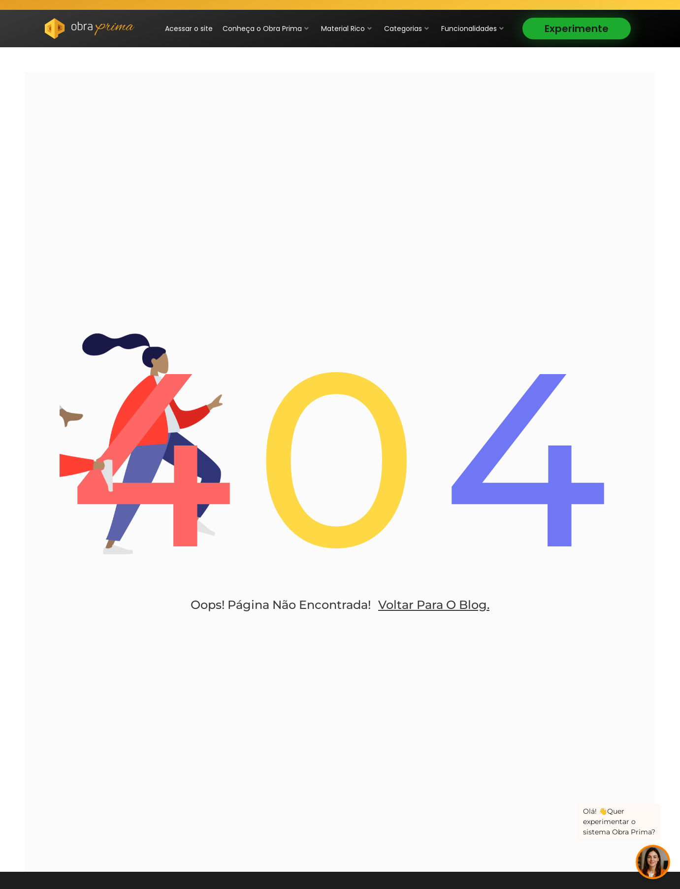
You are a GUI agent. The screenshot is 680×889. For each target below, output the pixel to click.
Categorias (406, 28)
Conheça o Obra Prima (266, 28)
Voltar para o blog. (433, 605)
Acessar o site (189, 28)
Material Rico (346, 28)
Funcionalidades (472, 28)
